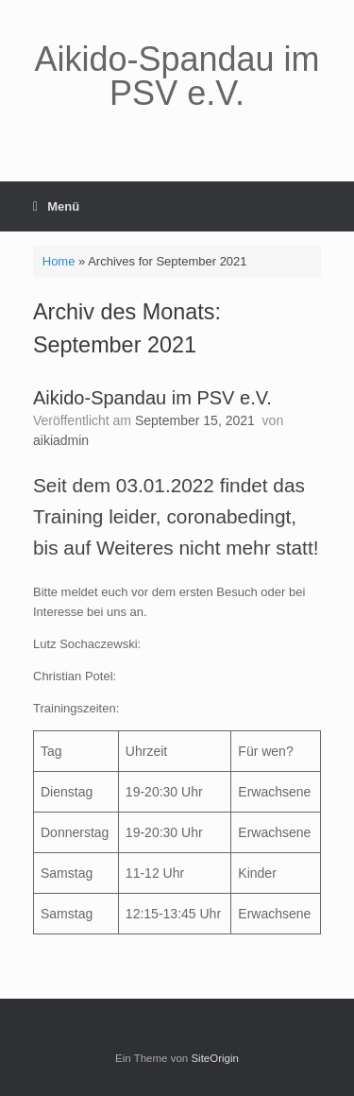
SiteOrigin (215, 1058)
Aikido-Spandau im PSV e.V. (152, 397)
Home (59, 261)
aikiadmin (61, 440)
